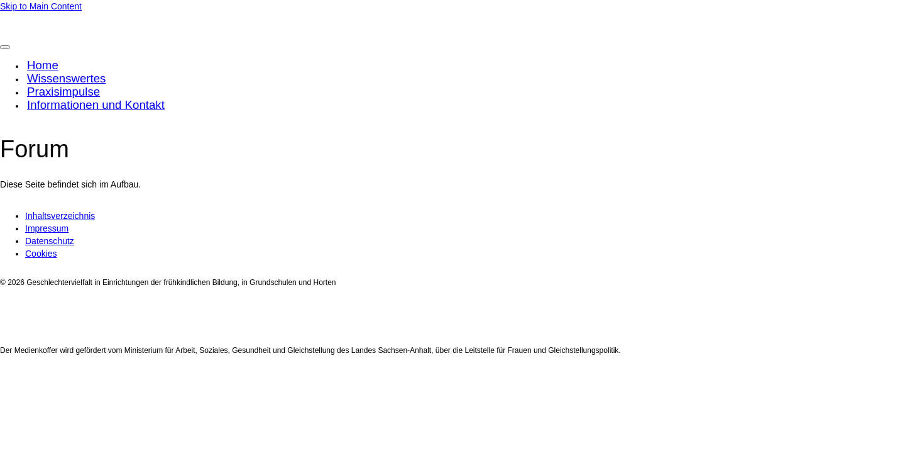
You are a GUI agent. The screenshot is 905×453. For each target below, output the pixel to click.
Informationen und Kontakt (96, 104)
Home (42, 65)
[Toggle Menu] (5, 47)
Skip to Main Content (41, 6)
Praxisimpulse (63, 91)
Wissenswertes (66, 78)
